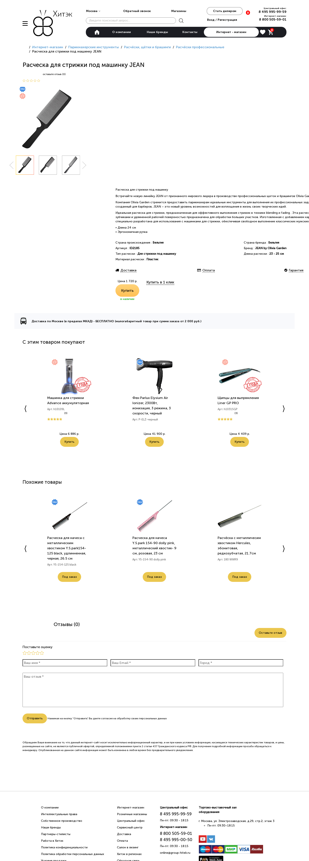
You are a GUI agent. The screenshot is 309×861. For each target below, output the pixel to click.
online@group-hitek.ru (175, 853)
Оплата (122, 841)
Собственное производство (61, 821)
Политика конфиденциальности (64, 847)
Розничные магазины (132, 814)
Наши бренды (157, 32)
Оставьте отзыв (270, 633)
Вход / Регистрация (222, 20)
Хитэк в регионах (129, 854)
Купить (127, 290)
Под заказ (69, 577)
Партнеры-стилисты (55, 834)
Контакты (189, 32)
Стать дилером (224, 11)
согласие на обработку (115, 718)
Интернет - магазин (231, 32)
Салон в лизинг (127, 847)
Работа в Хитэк (52, 841)
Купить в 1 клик (160, 282)
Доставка (124, 834)
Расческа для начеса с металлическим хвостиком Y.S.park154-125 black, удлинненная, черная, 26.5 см (66, 548)
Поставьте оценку (38, 647)
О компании (121, 32)
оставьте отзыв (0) (54, 74)
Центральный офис (131, 821)
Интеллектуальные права (59, 814)
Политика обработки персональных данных (72, 854)
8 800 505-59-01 (272, 19)
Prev (11, 165)
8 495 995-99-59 (272, 12)
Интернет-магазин (130, 807)
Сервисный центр (129, 827)
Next (84, 165)
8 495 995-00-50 (176, 839)
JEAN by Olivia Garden (270, 248)
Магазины (178, 11)
